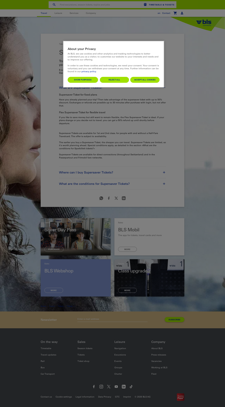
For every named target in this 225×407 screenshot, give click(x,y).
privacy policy (88, 71)
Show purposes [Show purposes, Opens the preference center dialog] (82, 79)
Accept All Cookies (145, 79)
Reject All (114, 79)
